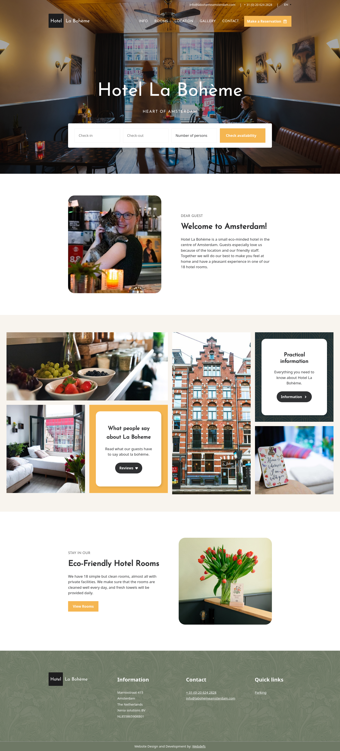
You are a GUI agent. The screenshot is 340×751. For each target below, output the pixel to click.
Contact (230, 21)
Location (184, 21)
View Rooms (83, 606)
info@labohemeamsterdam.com (212, 5)
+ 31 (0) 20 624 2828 (258, 5)
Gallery (208, 21)
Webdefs (199, 746)
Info (143, 21)
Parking (260, 692)
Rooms (161, 21)
